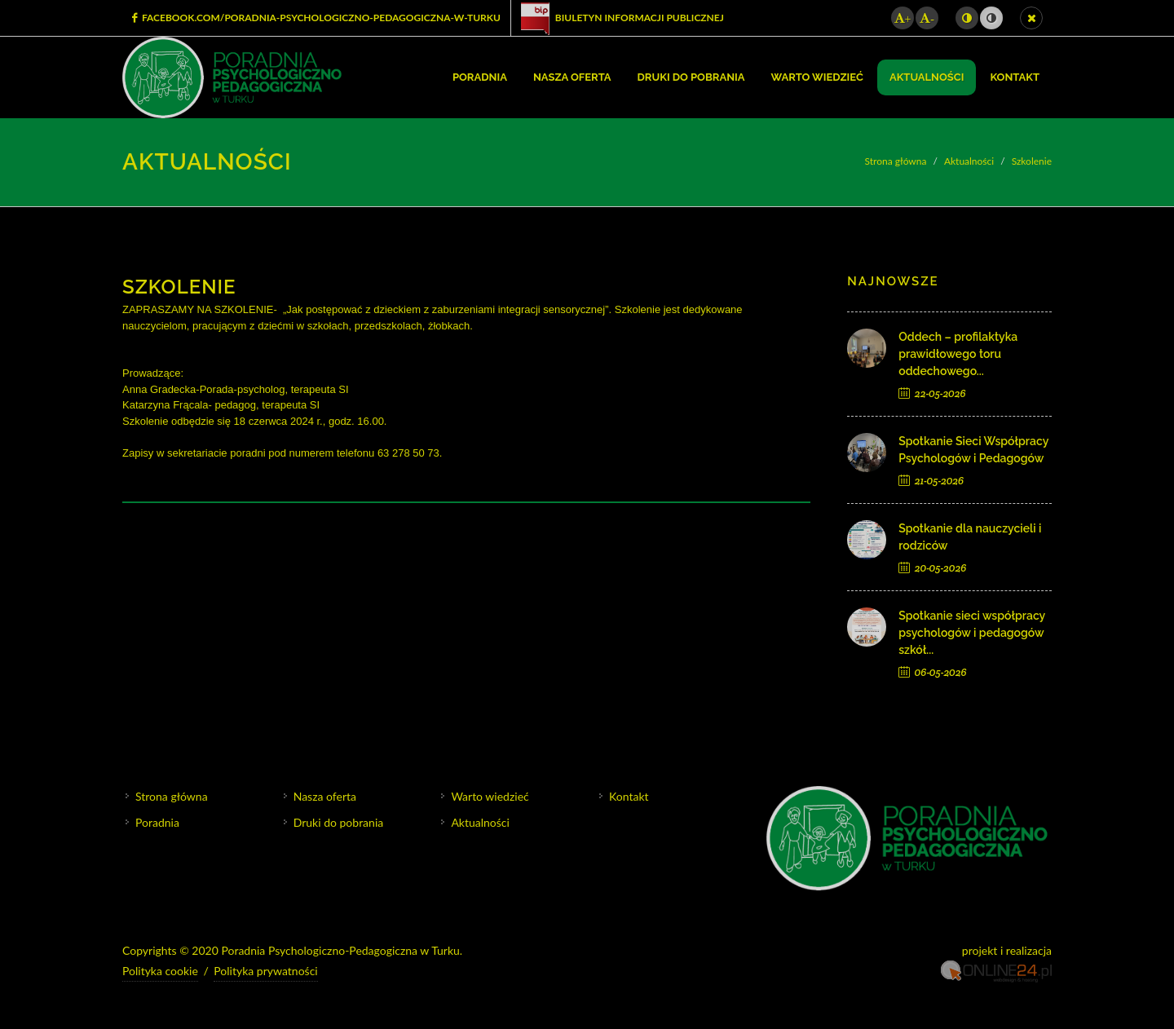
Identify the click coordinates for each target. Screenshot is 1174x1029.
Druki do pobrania (339, 822)
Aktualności (969, 161)
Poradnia (157, 822)
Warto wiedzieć (489, 796)
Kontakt (629, 796)
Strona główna (896, 161)
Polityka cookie (160, 970)
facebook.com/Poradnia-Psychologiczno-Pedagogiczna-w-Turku (316, 17)
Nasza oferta (325, 796)
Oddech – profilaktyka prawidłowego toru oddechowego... (957, 354)
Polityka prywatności (265, 970)
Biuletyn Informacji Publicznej (622, 17)
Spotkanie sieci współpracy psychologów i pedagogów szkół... (971, 632)
